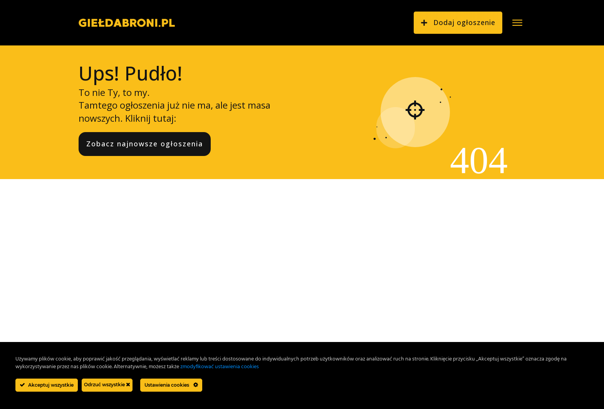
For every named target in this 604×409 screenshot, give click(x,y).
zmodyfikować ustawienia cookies (219, 366)
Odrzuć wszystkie (107, 384)
